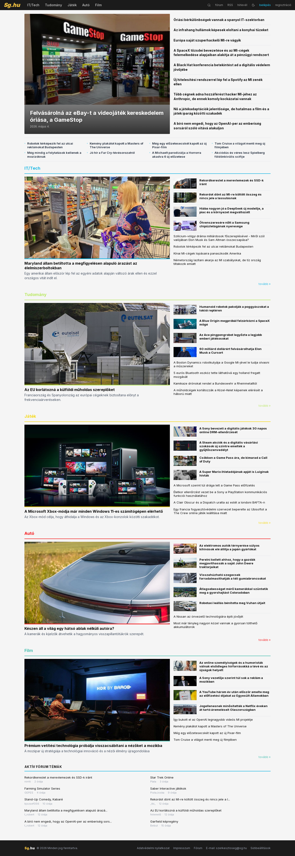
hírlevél (242, 5)
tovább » (265, 284)
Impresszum (181, 848)
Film (98, 5)
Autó (86, 5)
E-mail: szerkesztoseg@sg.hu (226, 848)
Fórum (198, 848)
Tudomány (53, 5)
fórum (219, 5)
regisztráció (283, 5)
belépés (265, 5)
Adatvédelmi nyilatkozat (153, 848)
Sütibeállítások (261, 848)
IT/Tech (33, 5)
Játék (72, 5)
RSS (230, 5)
